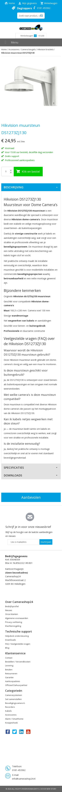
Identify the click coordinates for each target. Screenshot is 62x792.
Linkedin (21, 731)
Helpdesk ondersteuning (17, 636)
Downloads (13, 475)
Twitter (14, 731)
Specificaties (14, 467)
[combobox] (31, 15)
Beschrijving (13, 187)
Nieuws (8, 610)
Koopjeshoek (11, 722)
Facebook (7, 731)
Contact (8, 657)
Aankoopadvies (12, 681)
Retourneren (11, 673)
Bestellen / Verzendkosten (17, 661)
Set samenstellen (13, 699)
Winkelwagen (50, 3)
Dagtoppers (24, 8)
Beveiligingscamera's (15, 703)
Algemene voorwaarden (16, 618)
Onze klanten (11, 614)
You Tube (28, 731)
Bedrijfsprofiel (12, 606)
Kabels (8, 710)
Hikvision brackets (45, 49)
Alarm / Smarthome (14, 718)
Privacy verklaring (13, 622)
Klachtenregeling (13, 626)
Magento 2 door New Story (43, 789)
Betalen (8, 669)
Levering (9, 665)
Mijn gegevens (29, 3)
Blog (7, 647)
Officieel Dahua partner (16, 685)
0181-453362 (43, 8)
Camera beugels (28, 49)
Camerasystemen (13, 695)
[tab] (31, 187)
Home (12, 3)
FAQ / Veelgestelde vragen (17, 643)
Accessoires (14, 49)
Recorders (10, 707)
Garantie (9, 677)
